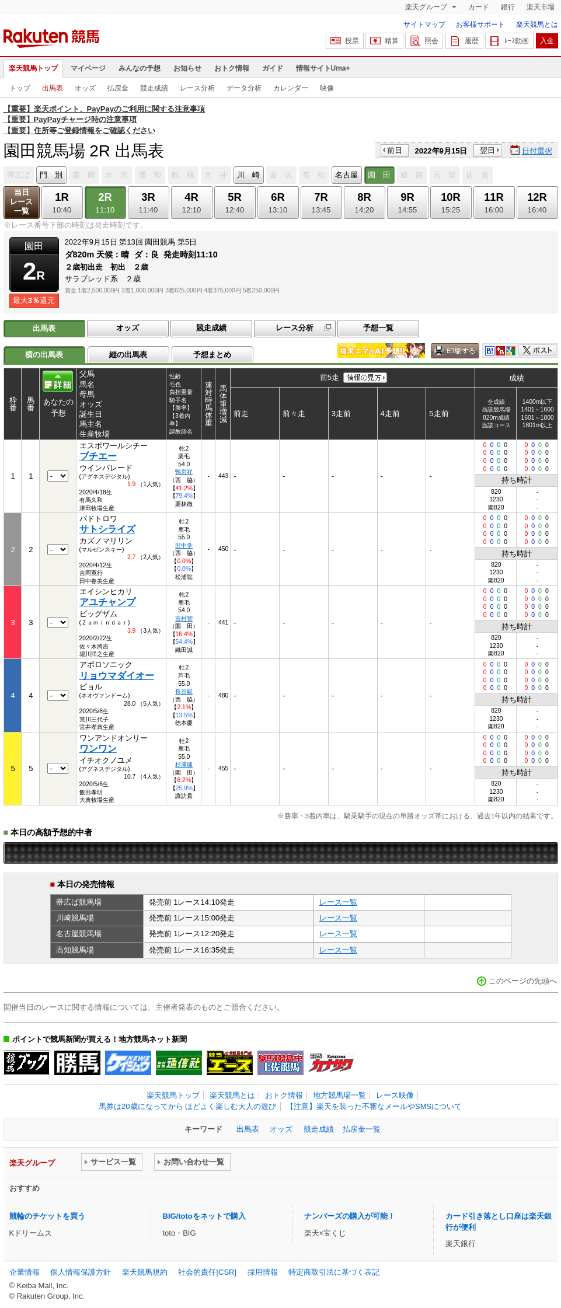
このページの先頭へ (523, 980)
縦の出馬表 (128, 354)
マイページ (88, 68)
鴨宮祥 (184, 472)
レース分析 (197, 88)
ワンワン (98, 749)
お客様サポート (480, 24)
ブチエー (98, 456)
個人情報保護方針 (80, 1272)
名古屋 (346, 174)
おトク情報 (231, 68)
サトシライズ (107, 529)
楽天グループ (427, 7)
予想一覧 (378, 327)
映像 (327, 88)
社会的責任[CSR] (207, 1272)
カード (478, 7)
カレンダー (290, 88)
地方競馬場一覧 (339, 1095)
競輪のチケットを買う (47, 1216)
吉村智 (184, 618)
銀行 (508, 7)
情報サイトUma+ (323, 68)
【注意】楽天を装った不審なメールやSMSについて (374, 1106)
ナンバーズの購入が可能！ (349, 1216)
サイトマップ (424, 24)
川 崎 (248, 174)
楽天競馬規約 (145, 1272)
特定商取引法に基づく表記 (333, 1272)
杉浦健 (184, 764)
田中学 (184, 545)
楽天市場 (541, 7)
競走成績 (154, 88)
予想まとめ (212, 354)
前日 (394, 150)
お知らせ (187, 68)
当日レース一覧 (21, 201)
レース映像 (395, 1095)
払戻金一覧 (362, 1129)
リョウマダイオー (116, 676)
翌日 (487, 150)
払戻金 (117, 88)
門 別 (51, 174)
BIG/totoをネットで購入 (204, 1216)
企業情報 (24, 1272)
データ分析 (244, 88)
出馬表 (52, 88)
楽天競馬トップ (33, 68)
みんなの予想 (140, 68)
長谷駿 (184, 691)
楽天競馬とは (537, 24)
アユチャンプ (107, 602)
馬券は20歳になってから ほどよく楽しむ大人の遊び (187, 1106)
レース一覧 (338, 902)
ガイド (272, 68)
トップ (19, 88)
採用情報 (263, 1272)
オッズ (85, 88)
